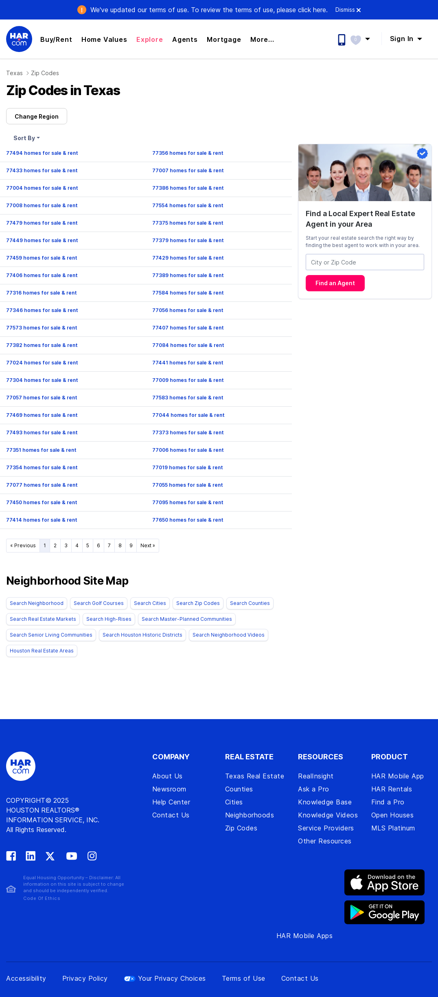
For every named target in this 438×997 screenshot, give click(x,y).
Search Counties (250, 603)
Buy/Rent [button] (56, 39)
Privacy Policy (85, 978)
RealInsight (316, 776)
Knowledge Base (325, 802)
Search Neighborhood (37, 603)
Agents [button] (185, 39)
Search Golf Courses (99, 603)
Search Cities (150, 603)
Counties (239, 789)
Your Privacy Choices (165, 978)
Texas (14, 72)
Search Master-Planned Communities (187, 619)
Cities (234, 802)
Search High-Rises (108, 619)
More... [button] (262, 39)
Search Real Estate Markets (43, 619)
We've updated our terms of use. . (209, 10)
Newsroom (169, 789)
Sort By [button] (24, 137)
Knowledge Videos (328, 815)
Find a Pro (388, 802)
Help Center (171, 802)
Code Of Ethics (41, 898)
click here (312, 10)
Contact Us (171, 815)
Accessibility (26, 978)
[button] (364, 38)
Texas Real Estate (255, 776)
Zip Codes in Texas (63, 90)
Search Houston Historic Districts (142, 635)
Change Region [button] (37, 116)
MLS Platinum (393, 828)
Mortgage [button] (224, 39)
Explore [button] (149, 39)
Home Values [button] (104, 39)
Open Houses (392, 815)
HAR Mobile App (397, 776)
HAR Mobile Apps (304, 936)
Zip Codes (45, 72)
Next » (147, 545)
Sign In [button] (403, 39)
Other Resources (325, 841)
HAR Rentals (391, 789)
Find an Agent (335, 283)
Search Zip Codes (198, 603)
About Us (167, 776)
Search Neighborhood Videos (229, 635)
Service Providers (326, 828)
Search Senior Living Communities (51, 635)
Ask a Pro (313, 789)
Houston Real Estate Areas (42, 651)
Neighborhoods (249, 815)
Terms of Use (243, 978)
